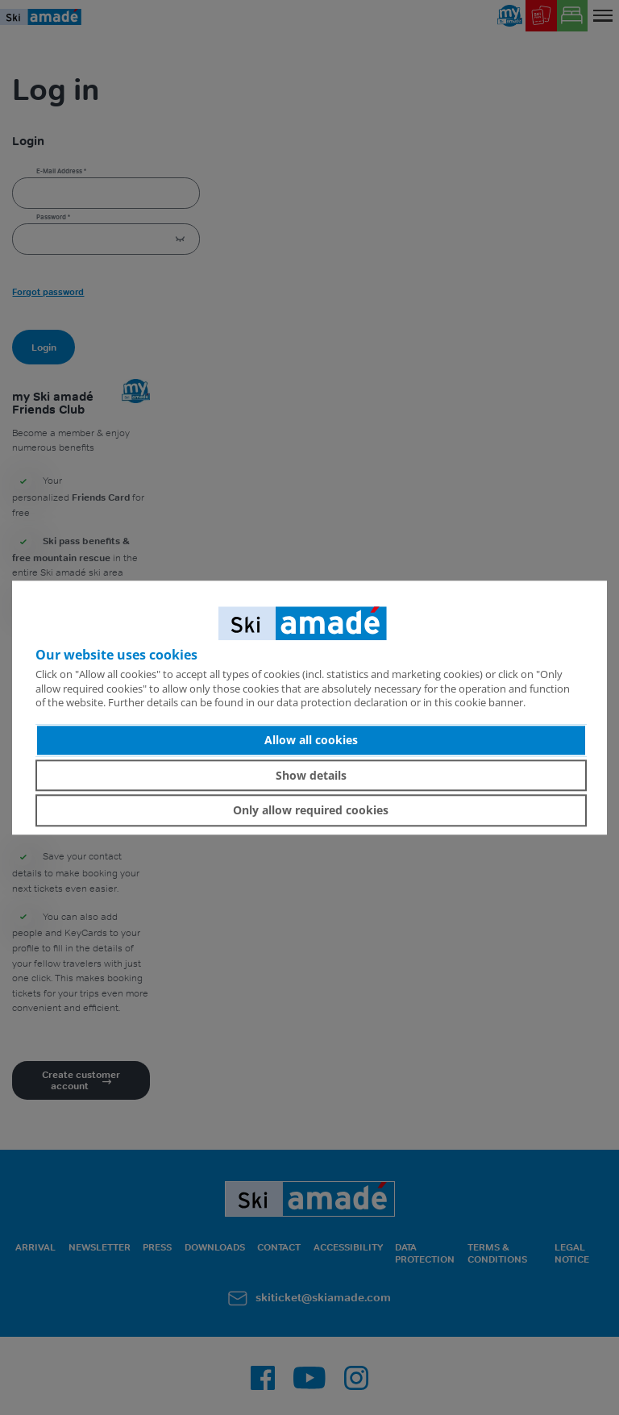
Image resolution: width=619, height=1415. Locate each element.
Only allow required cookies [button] (310, 810)
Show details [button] (311, 775)
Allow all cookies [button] (311, 739)
